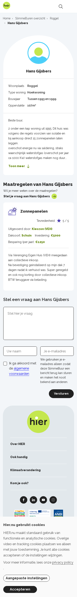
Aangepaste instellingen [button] (26, 578)
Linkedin (33, 499)
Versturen (61, 393)
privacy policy (62, 562)
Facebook (23, 499)
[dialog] (38, 557)
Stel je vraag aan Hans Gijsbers (30, 196)
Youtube (43, 499)
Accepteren (20, 589)
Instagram (53, 499)
